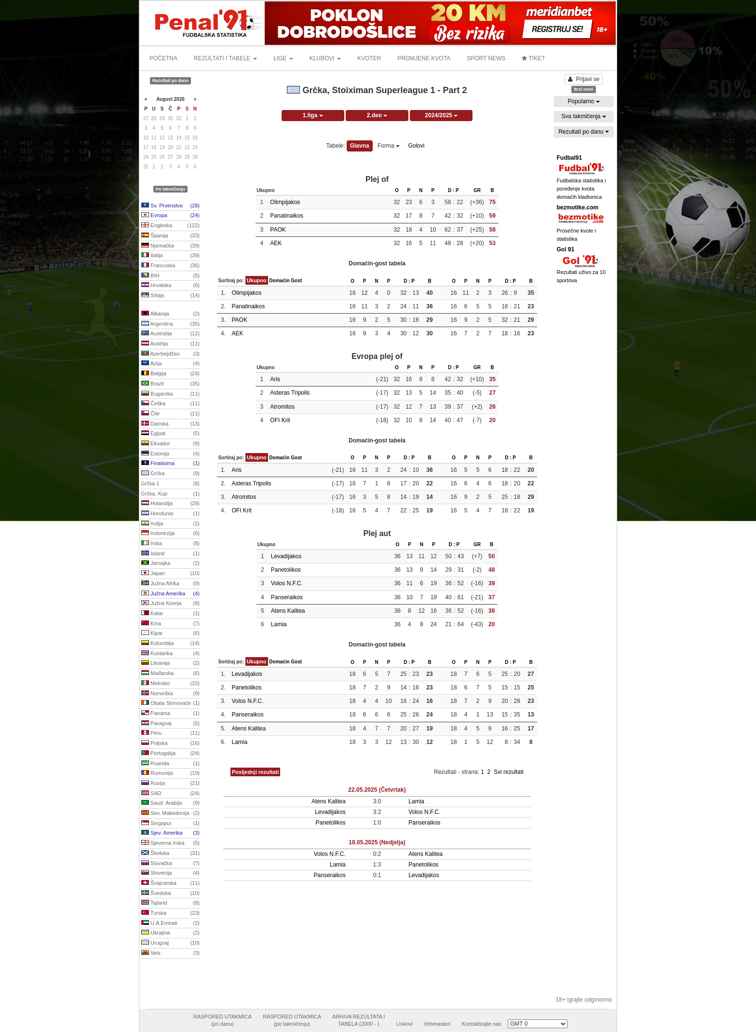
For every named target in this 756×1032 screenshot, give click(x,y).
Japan (170, 574)
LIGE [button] (283, 58)
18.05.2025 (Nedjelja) (377, 842)
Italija (170, 256)
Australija (170, 334)
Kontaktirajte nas (481, 1024)
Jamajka (170, 563)
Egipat (170, 434)
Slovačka (170, 863)
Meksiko (170, 684)
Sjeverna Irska (170, 843)
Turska (170, 913)
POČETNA (163, 58)
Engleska (170, 226)
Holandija (170, 504)
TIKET (533, 58)
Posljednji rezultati (255, 772)
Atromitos (282, 406)
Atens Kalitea (288, 610)
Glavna (359, 145)
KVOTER (369, 58)
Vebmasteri (437, 1024)
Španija (170, 236)
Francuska (170, 266)
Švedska (170, 893)
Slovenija (170, 873)
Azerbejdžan (170, 354)
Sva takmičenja (583, 116)
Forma (389, 145)
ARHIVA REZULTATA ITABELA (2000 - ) (358, 1020)
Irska (170, 544)
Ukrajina (170, 933)
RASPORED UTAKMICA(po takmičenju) (292, 1020)
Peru (170, 733)
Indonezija (170, 533)
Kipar (170, 633)
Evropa (170, 216)
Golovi (416, 145)
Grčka (170, 474)
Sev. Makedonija (170, 813)
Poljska (170, 743)
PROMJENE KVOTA (423, 58)
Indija (170, 524)
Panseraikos (287, 597)
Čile (170, 414)
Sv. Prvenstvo (170, 206)
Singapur (170, 823)
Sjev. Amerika (170, 833)
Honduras (170, 514)
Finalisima (170, 464)
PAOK (277, 229)
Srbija (170, 296)
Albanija (170, 314)
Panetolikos (286, 569)
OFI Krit (280, 420)
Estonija (170, 454)
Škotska (170, 853)
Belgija (170, 374)
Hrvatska (170, 285)
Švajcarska (170, 883)
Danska (170, 424)
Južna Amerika (170, 594)
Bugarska (170, 394)
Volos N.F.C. (287, 583)
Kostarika (170, 654)
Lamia (279, 624)
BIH (170, 276)
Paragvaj (170, 724)
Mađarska (170, 673)
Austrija (170, 344)
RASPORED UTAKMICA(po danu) (222, 1020)
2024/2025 (441, 115)
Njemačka (170, 246)
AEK (276, 243)
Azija (170, 364)
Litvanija (170, 663)
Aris (275, 379)
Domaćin (279, 280)
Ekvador (170, 444)
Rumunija (170, 773)
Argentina (170, 324)
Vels (170, 953)
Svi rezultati (509, 772)
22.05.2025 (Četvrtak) (376, 789)
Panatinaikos (286, 215)
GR (477, 190)
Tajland (170, 903)
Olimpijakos (285, 202)
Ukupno (257, 280)
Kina (170, 624)
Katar (170, 614)
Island (170, 554)
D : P (453, 190)
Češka (170, 404)
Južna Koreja (170, 603)
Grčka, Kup (170, 494)
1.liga (313, 115)
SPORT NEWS (486, 58)
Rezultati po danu (583, 131)
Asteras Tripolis (290, 392)
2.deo (377, 115)
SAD (170, 794)
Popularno (583, 101)
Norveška (170, 694)
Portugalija (170, 753)
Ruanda (170, 764)
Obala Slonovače (170, 703)
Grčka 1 (170, 484)
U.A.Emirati (170, 923)
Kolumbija (170, 643)
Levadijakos (286, 556)
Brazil (170, 384)
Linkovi (404, 1024)
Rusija (170, 783)
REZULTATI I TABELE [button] (225, 58)
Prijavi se (584, 79)
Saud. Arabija (170, 803)
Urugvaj (170, 943)
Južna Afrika (170, 584)
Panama (170, 713)
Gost (296, 280)
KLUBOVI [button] (325, 58)
